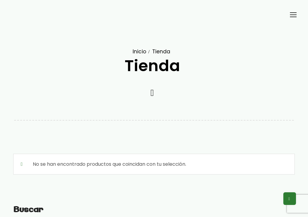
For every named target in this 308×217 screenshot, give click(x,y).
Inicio (139, 51)
